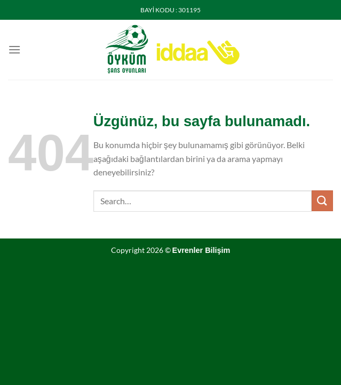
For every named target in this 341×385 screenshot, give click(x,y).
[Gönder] (322, 200)
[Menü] (14, 49)
